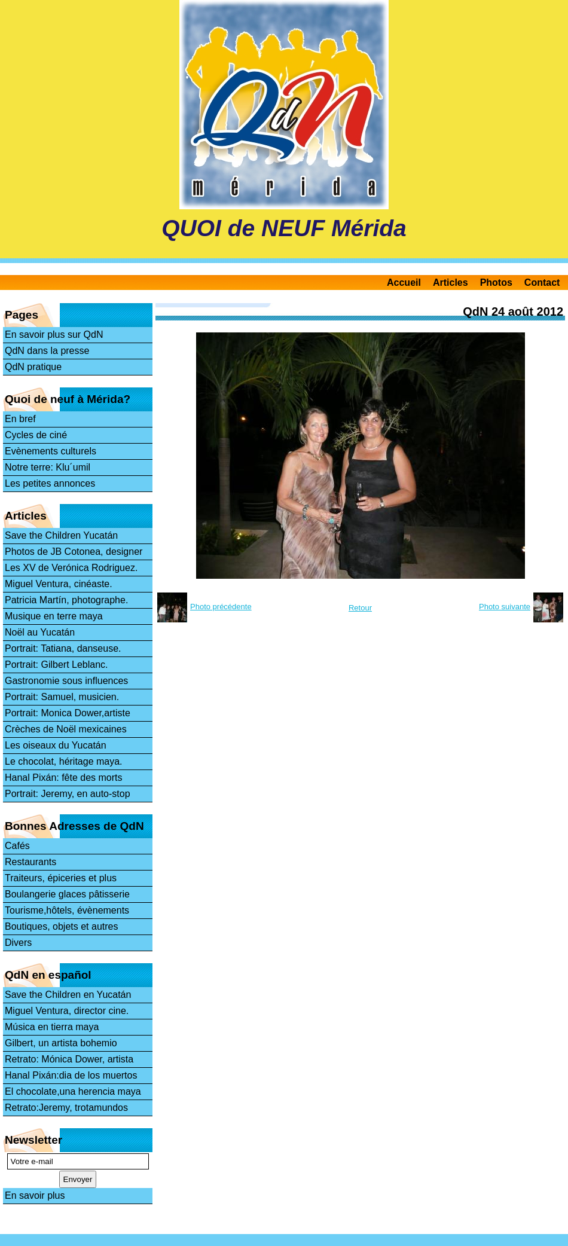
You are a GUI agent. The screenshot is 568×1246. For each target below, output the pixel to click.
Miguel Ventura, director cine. (67, 1011)
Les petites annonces (50, 483)
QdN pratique (33, 367)
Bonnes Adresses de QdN (74, 826)
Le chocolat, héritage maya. (64, 761)
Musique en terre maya (54, 616)
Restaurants (30, 862)
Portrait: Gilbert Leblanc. (56, 664)
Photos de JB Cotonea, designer (73, 551)
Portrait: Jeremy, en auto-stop (67, 794)
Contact (542, 282)
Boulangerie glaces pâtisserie (67, 894)
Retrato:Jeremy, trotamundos (66, 1108)
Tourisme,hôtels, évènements (67, 910)
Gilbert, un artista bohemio (61, 1043)
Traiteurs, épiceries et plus (61, 878)
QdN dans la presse (47, 351)
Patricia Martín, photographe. (66, 600)
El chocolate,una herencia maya (73, 1091)
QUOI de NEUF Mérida (284, 228)
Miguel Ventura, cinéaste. (58, 584)
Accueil (404, 282)
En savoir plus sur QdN (54, 334)
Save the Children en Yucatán (68, 995)
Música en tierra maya (52, 1027)
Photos (496, 282)
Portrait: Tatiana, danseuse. (63, 648)
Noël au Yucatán (40, 632)
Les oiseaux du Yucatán (55, 745)
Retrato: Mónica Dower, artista (69, 1059)
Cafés (17, 846)
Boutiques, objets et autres (61, 926)
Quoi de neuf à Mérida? (67, 399)
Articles (450, 282)
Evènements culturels (50, 451)
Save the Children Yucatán (61, 535)
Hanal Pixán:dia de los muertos (71, 1075)
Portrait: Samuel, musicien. (62, 697)
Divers (18, 942)
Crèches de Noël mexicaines (66, 729)
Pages (21, 315)
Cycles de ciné (36, 435)
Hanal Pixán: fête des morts (64, 777)
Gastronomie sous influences (66, 681)
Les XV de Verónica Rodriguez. (71, 568)
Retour (360, 607)
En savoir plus (35, 1195)
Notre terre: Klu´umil (47, 467)
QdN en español (48, 975)
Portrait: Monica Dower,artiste (67, 713)
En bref (20, 419)
